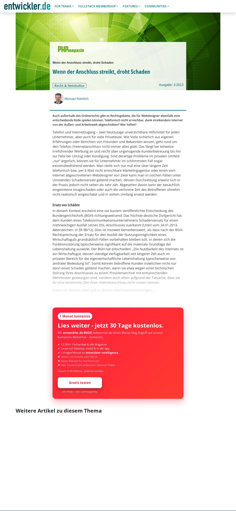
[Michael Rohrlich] (59, 98)
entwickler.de (27, 7)
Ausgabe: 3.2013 (171, 85)
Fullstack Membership (97, 6)
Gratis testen (80, 382)
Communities (156, 6)
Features (130, 6)
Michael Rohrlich (76, 99)
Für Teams (63, 6)
